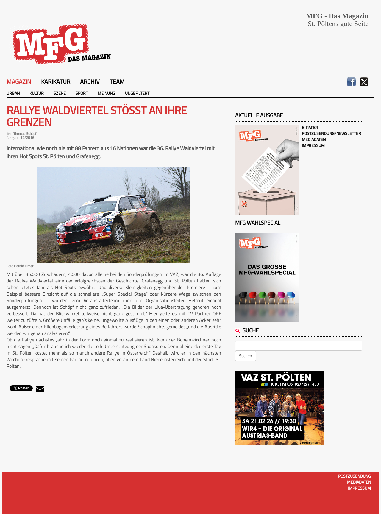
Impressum (313, 145)
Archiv (90, 81)
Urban (13, 93)
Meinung (106, 93)
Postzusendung (354, 476)
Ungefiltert (137, 93)
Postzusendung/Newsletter (331, 133)
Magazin (19, 81)
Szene (60, 93)
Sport (82, 93)
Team (117, 81)
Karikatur (55, 81)
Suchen (245, 355)
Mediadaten (314, 139)
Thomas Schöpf (24, 133)
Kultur (36, 93)
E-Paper (310, 127)
